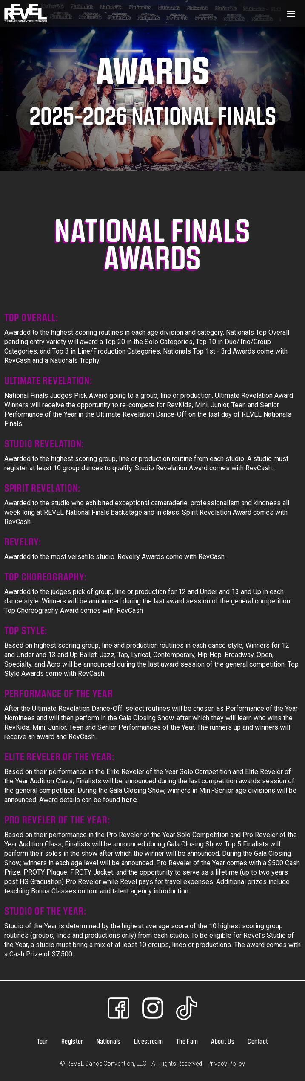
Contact (258, 1041)
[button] (176, 13)
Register (72, 1041)
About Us (222, 1041)
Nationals (109, 1041)
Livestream (148, 1041)
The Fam (187, 1041)
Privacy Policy (226, 1063)
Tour (42, 1041)
